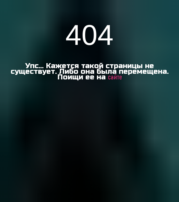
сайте (115, 77)
